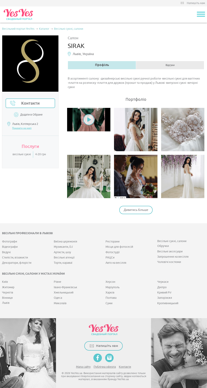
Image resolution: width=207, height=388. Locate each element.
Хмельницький (63, 292)
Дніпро (162, 287)
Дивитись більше (136, 210)
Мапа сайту (83, 367)
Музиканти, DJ (63, 247)
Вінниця (7, 298)
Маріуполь (112, 287)
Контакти (30, 103)
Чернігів (7, 292)
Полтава (111, 298)
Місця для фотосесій (119, 247)
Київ (5, 282)
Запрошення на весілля (173, 256)
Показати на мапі (22, 128)
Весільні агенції (64, 257)
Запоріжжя (164, 298)
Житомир (8, 287)
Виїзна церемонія (65, 241)
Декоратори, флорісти (16, 263)
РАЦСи (110, 257)
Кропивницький (167, 303)
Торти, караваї (63, 263)
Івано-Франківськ (65, 287)
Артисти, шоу (62, 252)
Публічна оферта (105, 367)
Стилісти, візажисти (15, 257)
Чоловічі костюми (169, 262)
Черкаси (162, 282)
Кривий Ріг (164, 292)
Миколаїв (60, 303)
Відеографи (10, 247)
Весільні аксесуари (170, 251)
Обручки (163, 246)
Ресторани (112, 241)
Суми (109, 303)
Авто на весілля (116, 263)
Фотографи (9, 241)
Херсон (110, 282)
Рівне (57, 282)
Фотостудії (113, 252)
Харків (110, 292)
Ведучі (6, 252)
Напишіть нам (196, 3)
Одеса (58, 298)
